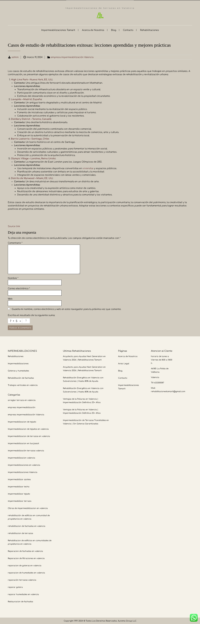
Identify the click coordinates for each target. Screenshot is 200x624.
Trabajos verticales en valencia (23, 385)
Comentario (15, 242)
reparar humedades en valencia (23, 594)
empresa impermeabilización (21, 407)
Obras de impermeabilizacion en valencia (28, 508)
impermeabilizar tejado (19, 493)
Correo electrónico (19, 288)
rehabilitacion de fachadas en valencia (26, 526)
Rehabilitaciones (149, 30)
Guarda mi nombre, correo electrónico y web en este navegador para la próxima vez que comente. (66, 309)
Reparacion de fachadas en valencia (25, 551)
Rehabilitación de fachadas (21, 378)
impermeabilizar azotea (19, 479)
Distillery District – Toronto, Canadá (31, 119)
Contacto (128, 30)
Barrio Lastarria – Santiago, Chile (30, 138)
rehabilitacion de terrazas (20, 533)
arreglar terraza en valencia (21, 400)
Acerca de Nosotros (93, 30)
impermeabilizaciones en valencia (24, 465)
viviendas (88, 168)
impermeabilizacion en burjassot (23, 443)
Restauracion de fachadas (20, 601)
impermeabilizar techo (18, 486)
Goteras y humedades (18, 370)
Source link (14, 226)
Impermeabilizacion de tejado (22, 421)
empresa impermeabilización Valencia (72, 57)
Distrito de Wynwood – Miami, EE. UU (31, 178)
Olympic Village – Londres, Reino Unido (33, 158)
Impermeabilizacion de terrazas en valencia (29, 436)
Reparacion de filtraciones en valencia (26, 558)
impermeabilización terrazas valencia (26, 450)
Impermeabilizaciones (18, 363)
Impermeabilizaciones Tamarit (58, 30)
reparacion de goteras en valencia (24, 565)
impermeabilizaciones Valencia (22, 472)
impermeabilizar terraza (19, 501)
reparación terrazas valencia (22, 580)
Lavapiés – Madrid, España (26, 99)
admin (15, 57)
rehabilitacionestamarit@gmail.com (168, 391)
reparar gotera (15, 587)
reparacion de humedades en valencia (26, 572)
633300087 (159, 382)
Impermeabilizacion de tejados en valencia (28, 429)
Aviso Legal (123, 363)
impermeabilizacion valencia (21, 457)
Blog (113, 30)
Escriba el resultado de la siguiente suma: (31, 315)
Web (10, 298)
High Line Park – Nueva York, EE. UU (31, 79)
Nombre (13, 278)
